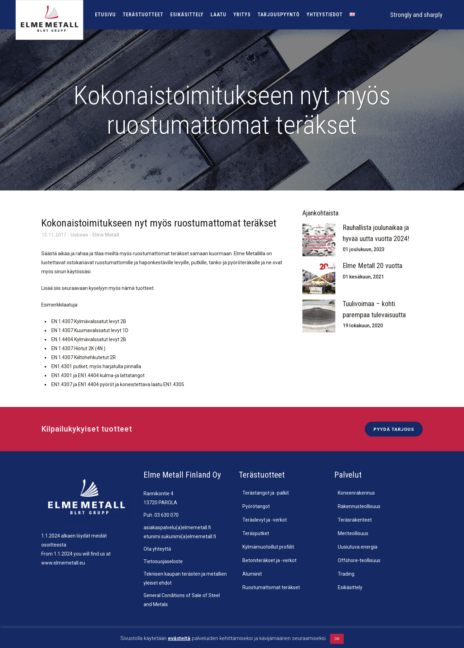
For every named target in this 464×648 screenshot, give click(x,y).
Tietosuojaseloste (163, 561)
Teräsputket (255, 533)
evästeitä (179, 638)
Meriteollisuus (353, 533)
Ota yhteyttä (157, 549)
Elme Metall (105, 235)
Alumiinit (252, 574)
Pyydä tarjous (393, 429)
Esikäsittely (350, 587)
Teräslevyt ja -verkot (264, 520)
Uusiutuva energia (357, 547)
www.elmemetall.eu (63, 563)
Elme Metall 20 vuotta (372, 265)
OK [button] (337, 639)
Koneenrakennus (356, 493)
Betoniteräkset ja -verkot (269, 560)
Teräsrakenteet (355, 520)
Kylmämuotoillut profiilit (268, 547)
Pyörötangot (256, 506)
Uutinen (79, 235)
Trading (346, 574)
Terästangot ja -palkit (265, 493)
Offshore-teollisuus (359, 560)
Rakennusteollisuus (359, 506)
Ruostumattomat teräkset (271, 587)
